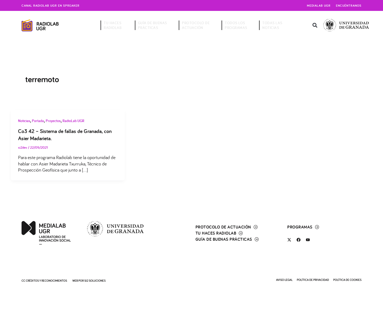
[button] (314, 25)
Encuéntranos (348, 5)
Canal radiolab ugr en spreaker (51, 5)
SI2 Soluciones (95, 280)
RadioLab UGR (73, 120)
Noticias (24, 120)
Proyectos (53, 120)
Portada (38, 120)
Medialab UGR (319, 5)
